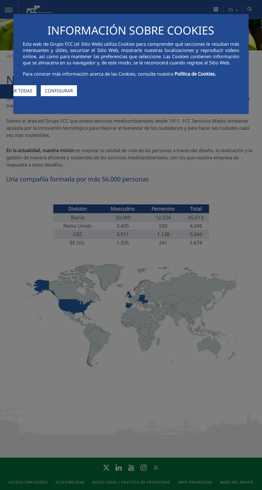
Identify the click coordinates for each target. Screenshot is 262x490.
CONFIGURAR (59, 91)
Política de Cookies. (195, 74)
